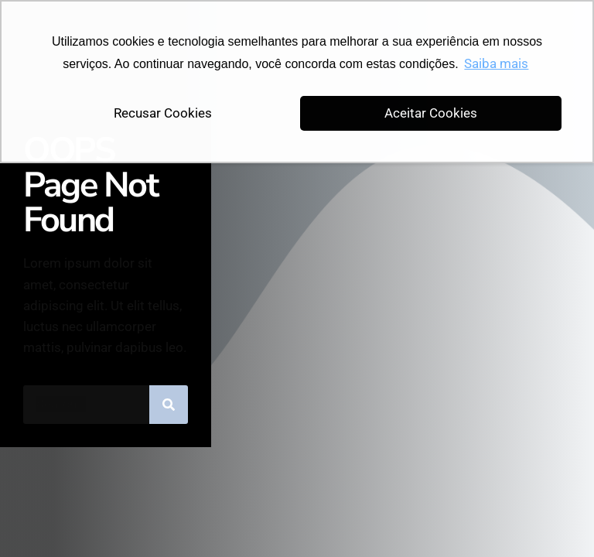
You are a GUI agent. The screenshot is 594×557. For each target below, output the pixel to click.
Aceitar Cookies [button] (430, 113)
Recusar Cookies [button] (163, 113)
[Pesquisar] (168, 404)
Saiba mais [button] (496, 63)
